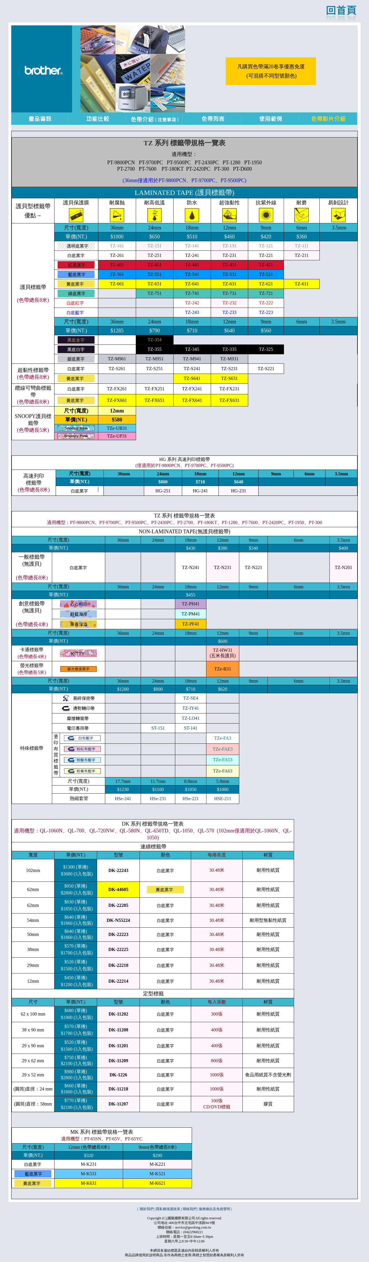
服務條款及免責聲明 (214, 1209)
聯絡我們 (190, 1209)
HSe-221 (190, 798)
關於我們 (147, 1209)
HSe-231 (158, 798)
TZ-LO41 (190, 718)
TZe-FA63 (222, 770)
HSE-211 (222, 798)
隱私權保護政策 (168, 1209)
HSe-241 (123, 798)
